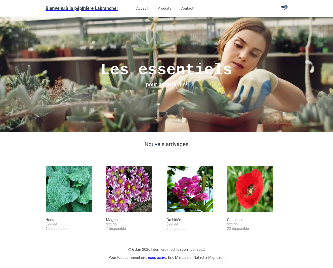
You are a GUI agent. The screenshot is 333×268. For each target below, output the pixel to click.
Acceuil (142, 8)
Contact (186, 8)
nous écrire (157, 257)
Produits (164, 8)
